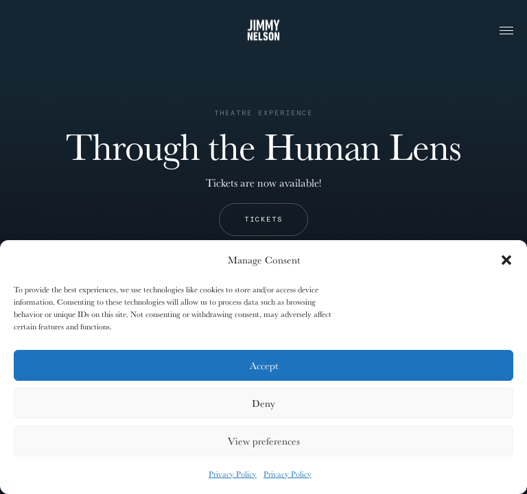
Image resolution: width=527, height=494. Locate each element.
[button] (506, 260)
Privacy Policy (233, 474)
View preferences (264, 441)
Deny (263, 403)
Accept (264, 365)
